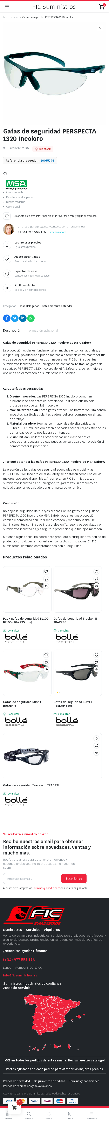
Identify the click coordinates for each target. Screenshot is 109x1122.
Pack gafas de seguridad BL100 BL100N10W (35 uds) (25, 620)
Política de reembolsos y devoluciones (27, 1086)
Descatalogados (29, 306)
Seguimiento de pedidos (49, 1081)
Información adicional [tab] (41, 330)
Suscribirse (74, 878)
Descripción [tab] (12, 330)
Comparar (46, 579)
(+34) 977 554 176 (19, 959)
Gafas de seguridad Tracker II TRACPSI (31, 785)
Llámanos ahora (57, 232)
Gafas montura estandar (57, 306)
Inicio (6, 17)
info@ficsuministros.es (20, 975)
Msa (15, 17)
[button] (5, 174)
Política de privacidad (16, 1081)
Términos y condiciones (46, 888)
